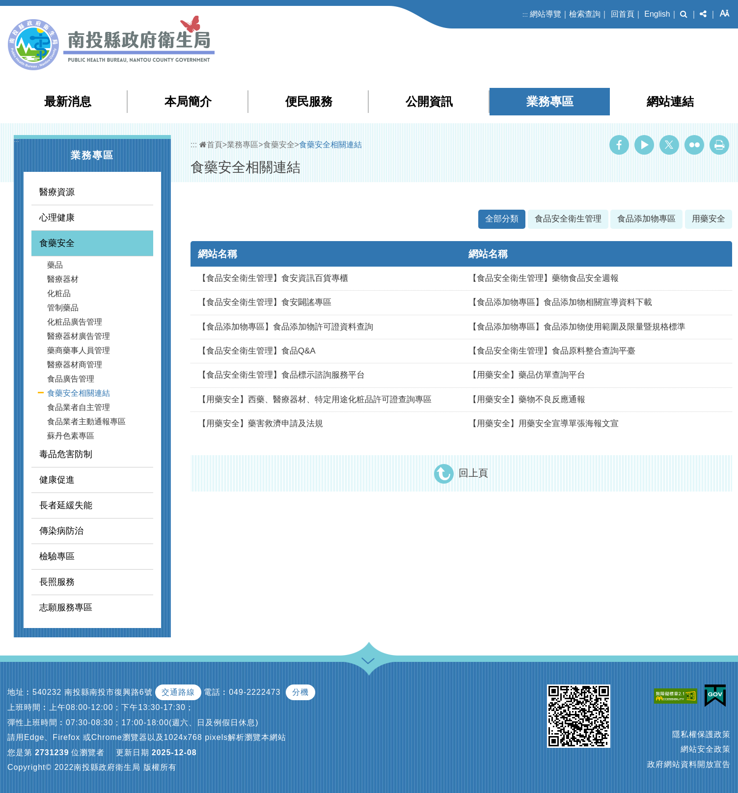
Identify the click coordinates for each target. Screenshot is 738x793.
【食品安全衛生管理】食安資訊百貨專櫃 (273, 278)
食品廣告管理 (70, 379)
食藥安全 (57, 243)
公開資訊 (429, 101)
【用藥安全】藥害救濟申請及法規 (260, 423)
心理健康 (57, 217)
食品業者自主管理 (78, 407)
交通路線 (178, 692)
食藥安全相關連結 (78, 393)
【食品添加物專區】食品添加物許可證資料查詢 (285, 326)
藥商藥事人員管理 (78, 350)
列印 (719, 145)
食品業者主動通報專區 (86, 421)
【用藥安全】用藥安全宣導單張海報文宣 (543, 423)
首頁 (210, 144)
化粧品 (59, 293)
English (657, 14)
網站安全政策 (706, 749)
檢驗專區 (57, 556)
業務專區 (550, 101)
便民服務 (308, 101)
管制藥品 (63, 307)
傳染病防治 (61, 531)
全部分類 (502, 218)
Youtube (644, 145)
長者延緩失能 (65, 505)
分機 (300, 692)
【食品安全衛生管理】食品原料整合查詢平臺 (551, 350)
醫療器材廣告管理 (78, 336)
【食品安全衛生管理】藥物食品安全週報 (543, 278)
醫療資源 (57, 192)
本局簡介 (188, 101)
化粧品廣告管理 (74, 322)
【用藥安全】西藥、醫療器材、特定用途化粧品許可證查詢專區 (315, 399)
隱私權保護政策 (701, 734)
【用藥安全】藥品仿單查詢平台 (526, 375)
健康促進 (57, 480)
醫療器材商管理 (74, 364)
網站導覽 (545, 14)
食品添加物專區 (646, 218)
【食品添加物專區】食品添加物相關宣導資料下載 (560, 302)
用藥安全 (708, 218)
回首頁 (622, 14)
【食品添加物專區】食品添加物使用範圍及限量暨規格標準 (576, 326)
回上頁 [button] (473, 472)
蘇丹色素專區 (70, 436)
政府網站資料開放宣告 (689, 764)
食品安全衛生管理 (568, 218)
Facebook (619, 145)
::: (525, 14)
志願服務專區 (65, 607)
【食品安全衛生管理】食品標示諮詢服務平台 (281, 375)
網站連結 (670, 101)
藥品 (55, 265)
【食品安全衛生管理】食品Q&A (257, 350)
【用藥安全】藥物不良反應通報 (526, 399)
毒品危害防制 (65, 454)
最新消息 (67, 101)
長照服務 (57, 582)
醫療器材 (63, 279)
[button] (683, 14)
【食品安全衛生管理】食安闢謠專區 (264, 302)
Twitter (669, 145)
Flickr (694, 145)
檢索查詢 (585, 14)
